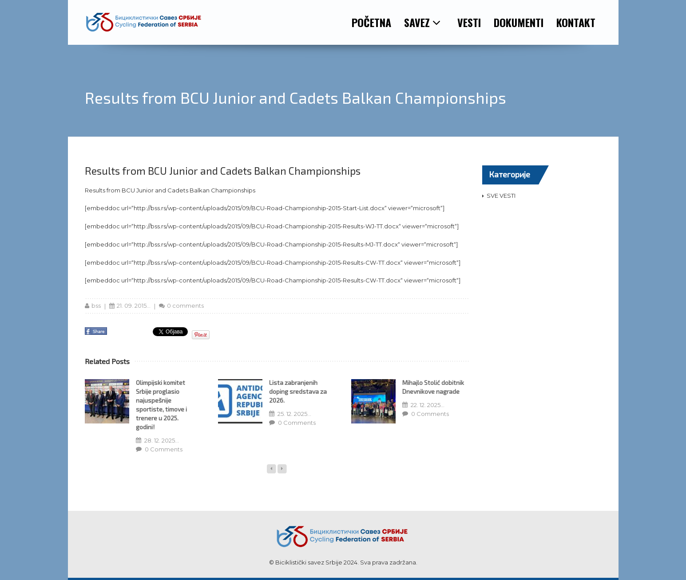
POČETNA (371, 22)
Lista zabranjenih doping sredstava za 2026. (298, 391)
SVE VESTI (501, 195)
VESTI (469, 22)
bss (96, 305)
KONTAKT (575, 22)
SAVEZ (422, 22)
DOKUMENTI (518, 22)
